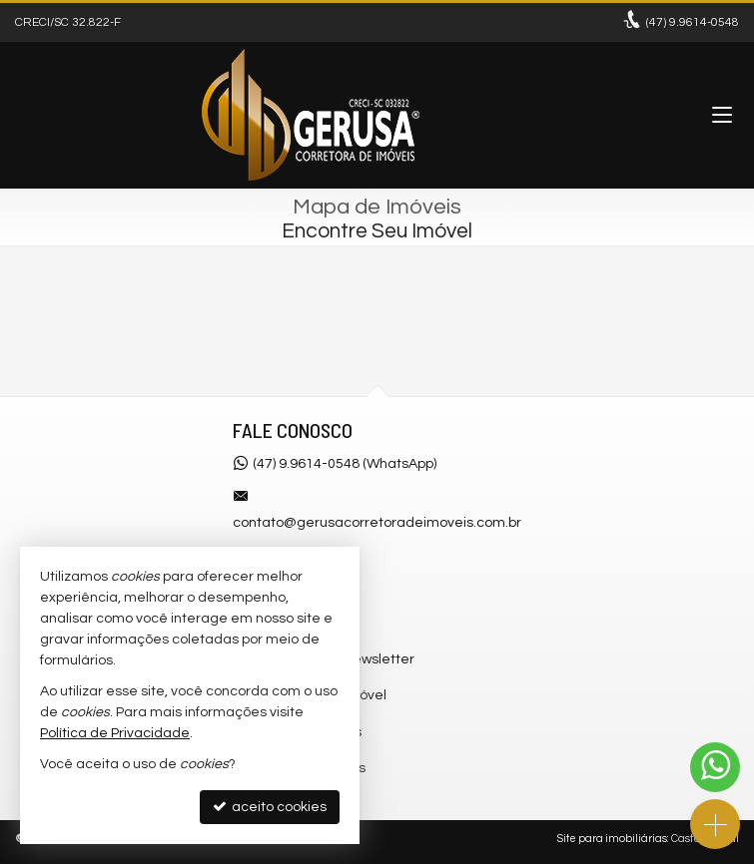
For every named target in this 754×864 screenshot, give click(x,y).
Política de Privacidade (115, 733)
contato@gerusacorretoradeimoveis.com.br (377, 523)
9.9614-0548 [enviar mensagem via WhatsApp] (692, 22)
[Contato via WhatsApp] (715, 767)
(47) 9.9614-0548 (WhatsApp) (344, 464)
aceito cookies (270, 806)
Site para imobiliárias (612, 838)
